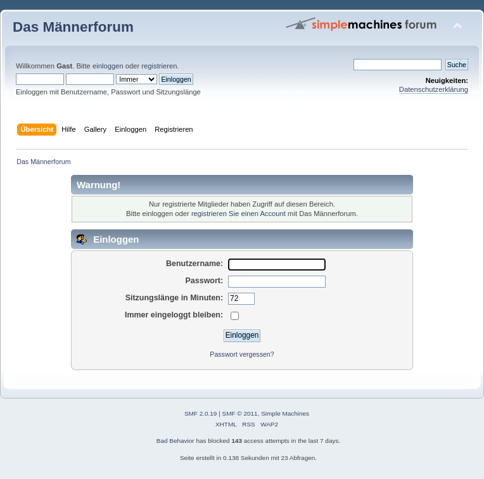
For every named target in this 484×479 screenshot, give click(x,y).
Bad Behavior (175, 440)
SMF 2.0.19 (200, 413)
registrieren (159, 66)
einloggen (108, 66)
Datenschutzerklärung (433, 89)
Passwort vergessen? (242, 354)
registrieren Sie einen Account (238, 213)
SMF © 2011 (240, 413)
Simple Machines (285, 413)
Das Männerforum (73, 27)
